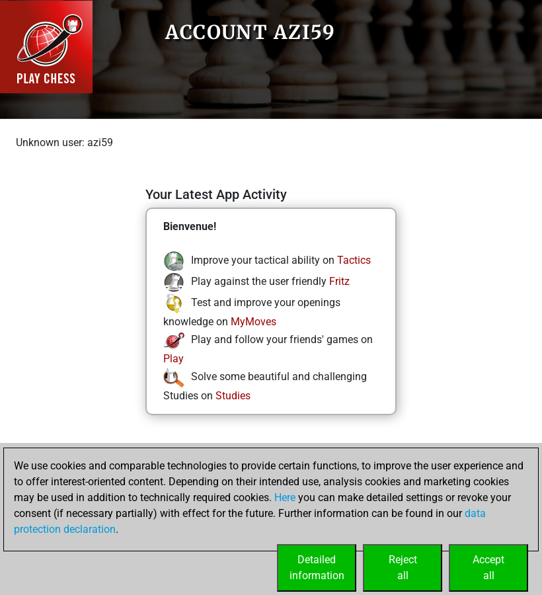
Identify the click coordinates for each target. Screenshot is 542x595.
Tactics (354, 260)
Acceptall (488, 567)
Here (284, 497)
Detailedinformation (317, 567)
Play (173, 358)
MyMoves (253, 321)
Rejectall (403, 567)
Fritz (339, 281)
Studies (233, 395)
